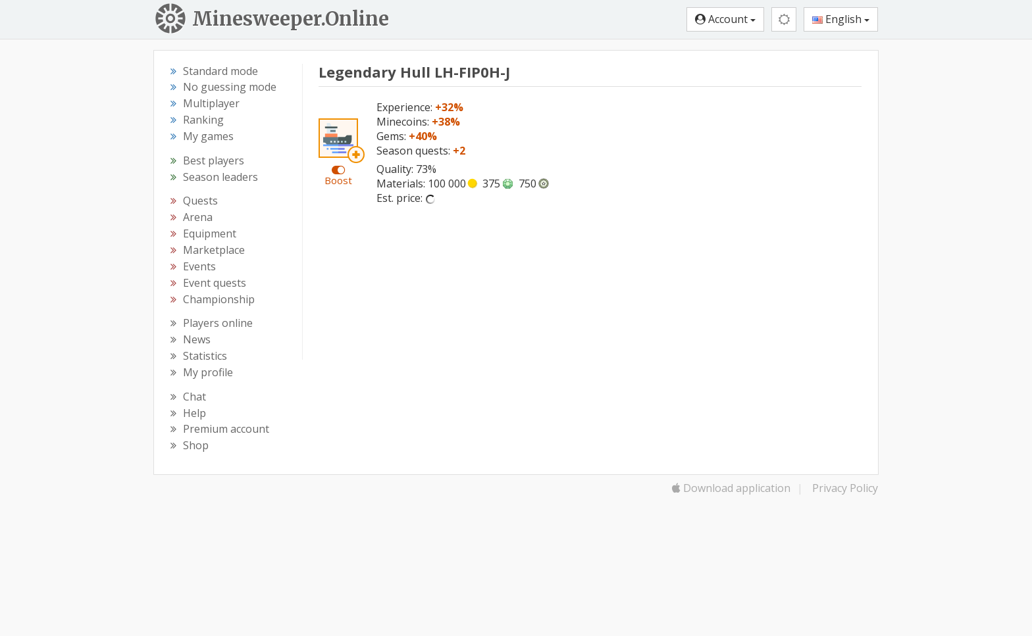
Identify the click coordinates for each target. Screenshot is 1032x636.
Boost (338, 180)
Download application (731, 488)
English (840, 19)
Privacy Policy (845, 488)
